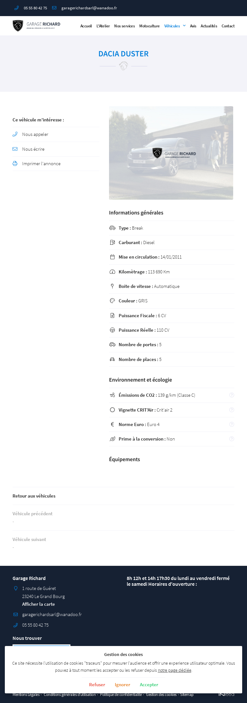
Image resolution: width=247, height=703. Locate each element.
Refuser (97, 684)
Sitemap (187, 694)
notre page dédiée (174, 670)
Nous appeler (35, 134)
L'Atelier (103, 25)
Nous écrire (33, 149)
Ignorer (122, 684)
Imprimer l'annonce (41, 163)
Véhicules (172, 25)
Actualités (209, 25)
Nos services (124, 25)
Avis (193, 25)
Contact (228, 25)
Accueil (86, 25)
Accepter (149, 684)
